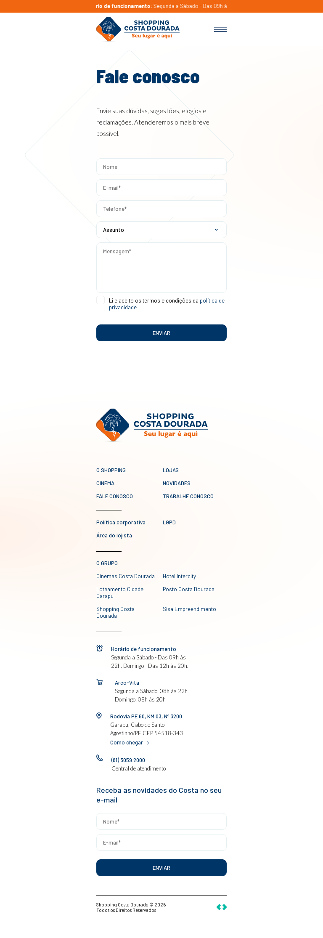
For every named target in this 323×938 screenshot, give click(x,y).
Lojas (171, 470)
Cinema (105, 483)
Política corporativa (121, 522)
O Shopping (111, 470)
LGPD (169, 522)
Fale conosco (114, 496)
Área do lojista (114, 535)
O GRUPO (107, 563)
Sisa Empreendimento (189, 609)
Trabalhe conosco (188, 496)
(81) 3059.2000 (128, 760)
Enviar (161, 867)
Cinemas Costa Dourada (125, 576)
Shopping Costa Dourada (115, 612)
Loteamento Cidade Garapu (119, 592)
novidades (177, 483)
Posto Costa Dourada (188, 589)
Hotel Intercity (179, 576)
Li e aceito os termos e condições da (167, 304)
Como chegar (129, 742)
